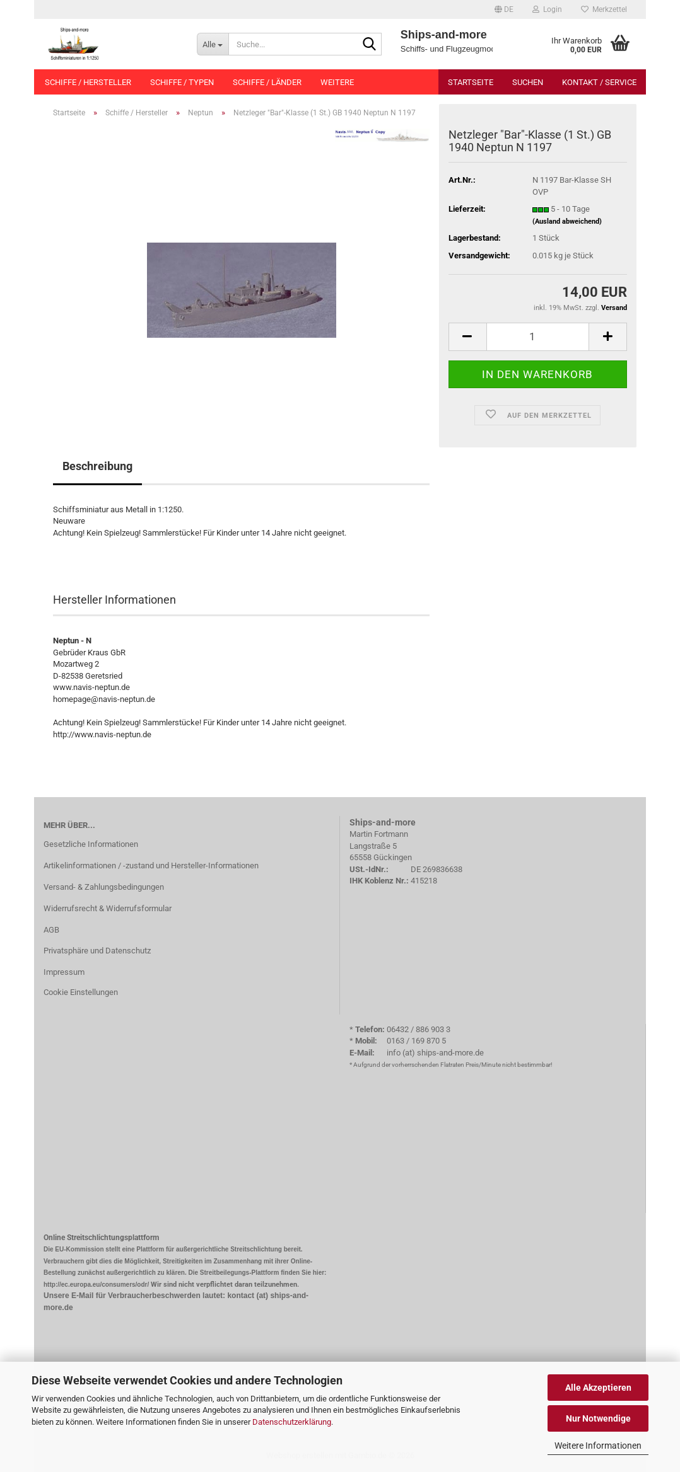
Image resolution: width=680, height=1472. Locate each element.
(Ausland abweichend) (567, 221)
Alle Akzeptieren (598, 1388)
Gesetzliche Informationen (91, 844)
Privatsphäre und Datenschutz (97, 950)
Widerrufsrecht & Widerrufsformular (108, 908)
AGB (51, 929)
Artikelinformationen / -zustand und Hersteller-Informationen (151, 865)
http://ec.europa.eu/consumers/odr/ (96, 1284)
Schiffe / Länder (267, 82)
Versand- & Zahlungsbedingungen (104, 887)
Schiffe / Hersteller (88, 82)
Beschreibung (97, 466)
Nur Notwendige (598, 1418)
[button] (504, 9)
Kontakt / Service (599, 82)
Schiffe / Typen (182, 82)
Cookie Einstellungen (81, 992)
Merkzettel (604, 9)
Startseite (470, 82)
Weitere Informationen (598, 1445)
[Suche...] (212, 44)
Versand (614, 308)
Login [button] (547, 9)
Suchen (527, 82)
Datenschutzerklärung (291, 1422)
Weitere (337, 82)
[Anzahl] (537, 337)
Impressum (64, 972)
